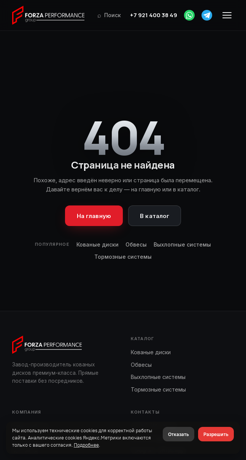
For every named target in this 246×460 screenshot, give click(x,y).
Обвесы (136, 244)
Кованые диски (97, 244)
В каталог (154, 216)
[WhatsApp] (189, 15)
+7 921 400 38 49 (153, 15)
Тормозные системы (123, 256)
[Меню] (227, 15)
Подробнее (86, 445)
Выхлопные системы (182, 244)
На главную (94, 216)
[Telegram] (207, 15)
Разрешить (216, 434)
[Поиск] (109, 15)
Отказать (178, 434)
